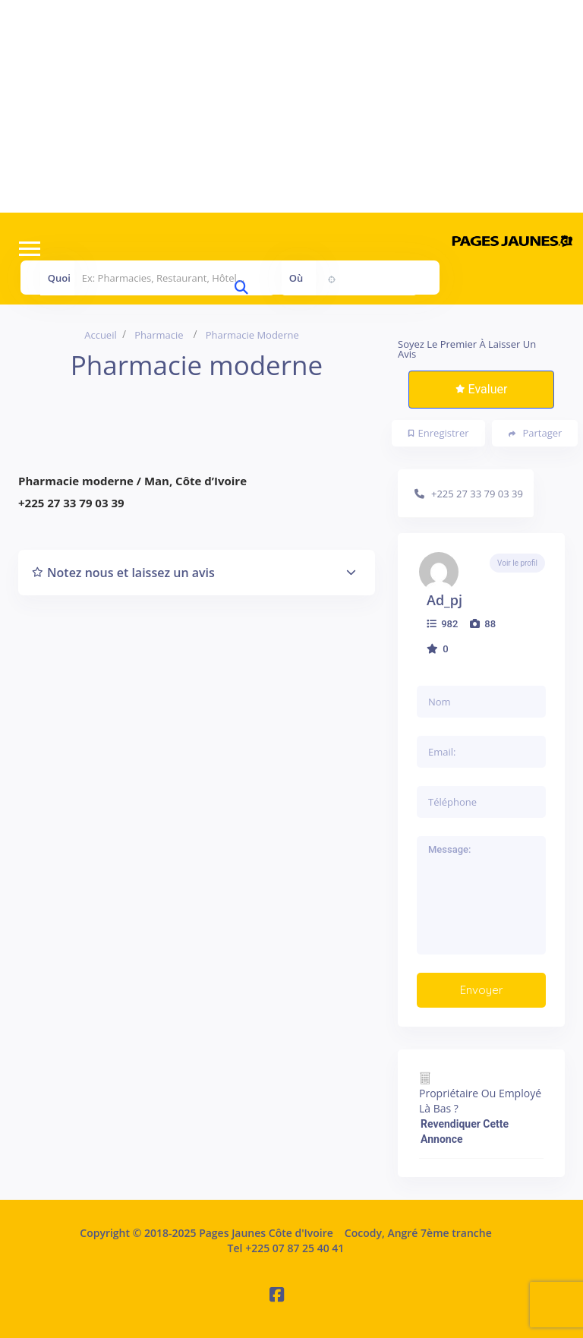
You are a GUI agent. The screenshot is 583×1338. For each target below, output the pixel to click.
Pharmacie (158, 335)
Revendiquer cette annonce (465, 1131)
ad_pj (444, 600)
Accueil (100, 335)
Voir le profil (517, 563)
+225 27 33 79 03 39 (477, 493)
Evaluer (481, 389)
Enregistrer (438, 433)
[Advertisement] (291, 106)
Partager (536, 433)
